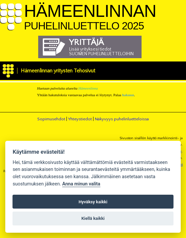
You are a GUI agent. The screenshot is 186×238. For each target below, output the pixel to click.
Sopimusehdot (51, 119)
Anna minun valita (81, 184)
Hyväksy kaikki (93, 201)
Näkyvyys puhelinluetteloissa (122, 119)
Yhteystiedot (80, 119)
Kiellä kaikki (93, 218)
